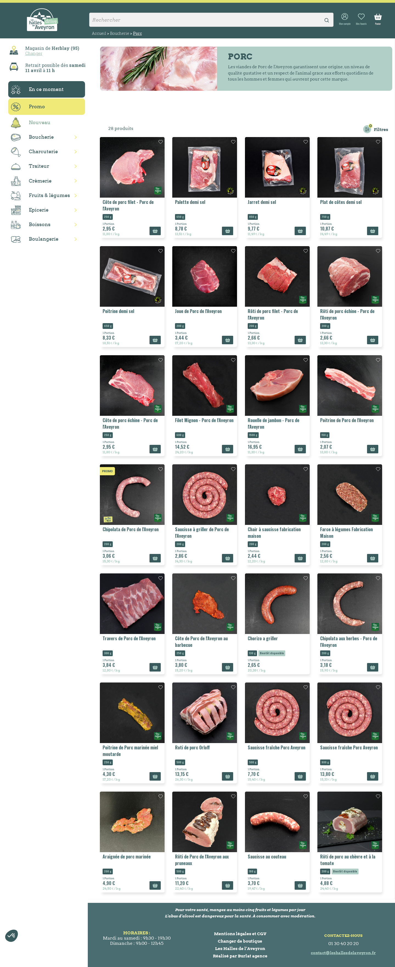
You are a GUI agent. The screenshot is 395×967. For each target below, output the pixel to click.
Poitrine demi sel (118, 311)
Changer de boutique (240, 941)
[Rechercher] (211, 20)
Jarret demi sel (262, 202)
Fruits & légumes (40, 195)
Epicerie (30, 210)
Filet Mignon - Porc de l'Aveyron (204, 420)
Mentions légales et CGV (240, 933)
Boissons (30, 225)
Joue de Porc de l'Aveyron (198, 311)
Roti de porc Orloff (192, 747)
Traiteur (30, 166)
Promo (28, 107)
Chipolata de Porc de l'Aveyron (131, 529)
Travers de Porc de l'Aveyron (129, 638)
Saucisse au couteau (267, 856)
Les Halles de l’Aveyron (240, 948)
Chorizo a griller (263, 638)
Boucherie (32, 137)
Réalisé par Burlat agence (240, 956)
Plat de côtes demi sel (341, 202)
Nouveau (30, 123)
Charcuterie (34, 152)
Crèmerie (31, 181)
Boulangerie (34, 239)
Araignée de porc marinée (127, 856)
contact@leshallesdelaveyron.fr (343, 952)
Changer (33, 53)
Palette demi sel (190, 202)
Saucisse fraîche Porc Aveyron (276, 747)
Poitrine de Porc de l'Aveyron (347, 420)
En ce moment (37, 89)
